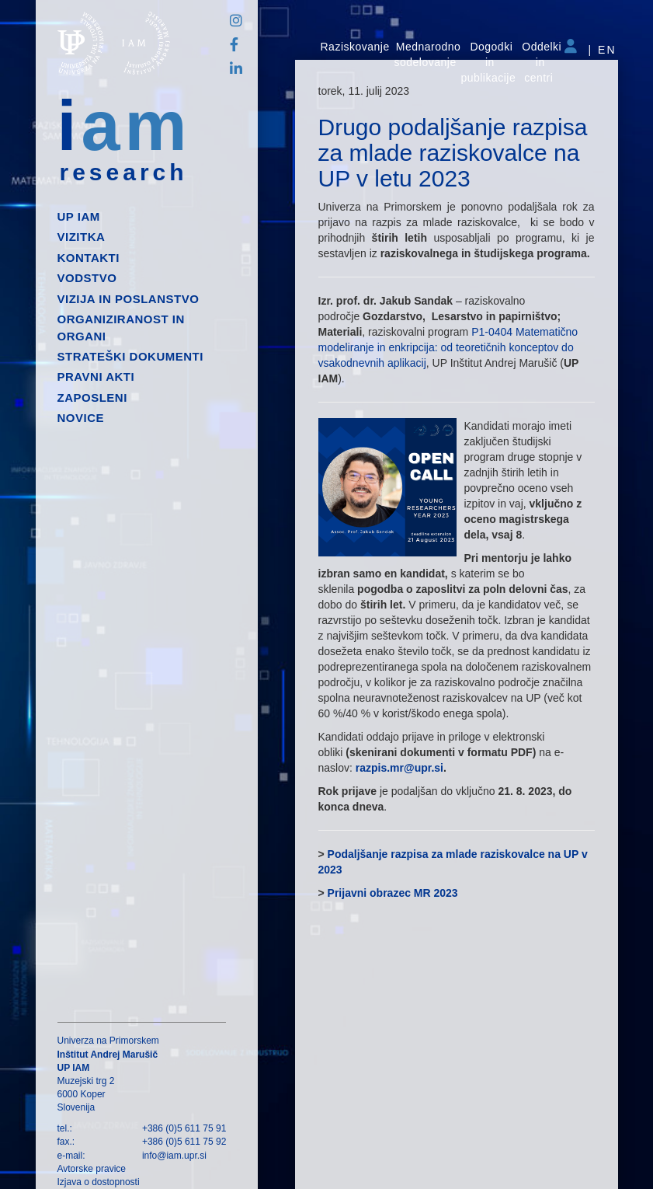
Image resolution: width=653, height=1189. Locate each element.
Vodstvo (87, 277)
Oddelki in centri (541, 62)
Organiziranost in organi (121, 327)
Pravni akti (96, 376)
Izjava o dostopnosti (98, 1182)
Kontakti (88, 257)
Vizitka (81, 236)
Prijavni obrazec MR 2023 (393, 893)
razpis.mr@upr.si (399, 768)
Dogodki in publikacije (488, 62)
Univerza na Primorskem (108, 1040)
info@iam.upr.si (174, 1155)
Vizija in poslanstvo (128, 298)
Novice (81, 417)
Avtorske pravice (91, 1168)
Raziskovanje (355, 46)
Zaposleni (92, 397)
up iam (78, 216)
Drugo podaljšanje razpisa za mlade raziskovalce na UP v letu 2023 (453, 152)
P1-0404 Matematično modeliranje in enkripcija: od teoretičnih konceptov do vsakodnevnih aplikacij (448, 347)
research (124, 172)
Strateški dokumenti (130, 356)
